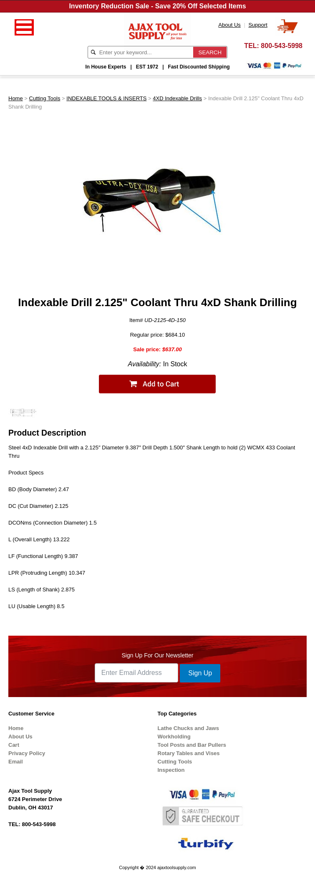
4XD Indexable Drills (177, 98)
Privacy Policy (26, 753)
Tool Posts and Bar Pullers (192, 745)
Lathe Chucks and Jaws (188, 728)
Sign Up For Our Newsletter (158, 655)
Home (15, 98)
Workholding (174, 736)
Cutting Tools (44, 98)
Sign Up (200, 673)
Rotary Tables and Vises (189, 753)
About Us (20, 736)
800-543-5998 (281, 45)
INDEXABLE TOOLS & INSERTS (106, 98)
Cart (13, 745)
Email (15, 761)
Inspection (171, 770)
